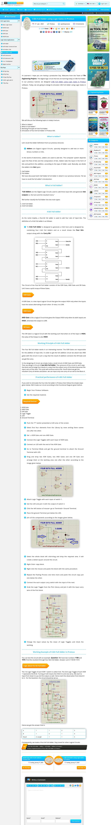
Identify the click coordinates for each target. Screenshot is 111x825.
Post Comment (76, 821)
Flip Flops (10, 67)
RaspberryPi (4, 13)
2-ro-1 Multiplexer (7, 61)
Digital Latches (7, 64)
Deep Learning (50, 13)
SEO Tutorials (97, 214)
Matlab (96, 185)
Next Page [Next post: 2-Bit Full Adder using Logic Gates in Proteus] (81, 767)
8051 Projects (97, 173)
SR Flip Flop (6, 71)
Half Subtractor (7, 55)
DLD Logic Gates (10, 21)
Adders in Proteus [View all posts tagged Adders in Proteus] (57, 746)
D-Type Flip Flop (7, 77)
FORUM (28, 10)
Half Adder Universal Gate (10, 46)
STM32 (15, 13)
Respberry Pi (97, 150)
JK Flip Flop (6, 74)
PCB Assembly (104, 10)
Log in (102, 3)
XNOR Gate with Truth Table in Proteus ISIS (32, 758)
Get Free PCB (92, 10)
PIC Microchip (97, 162)
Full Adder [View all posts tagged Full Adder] (48, 746)
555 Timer (96, 179)
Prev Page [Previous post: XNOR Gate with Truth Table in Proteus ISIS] (26, 767)
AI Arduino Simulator (102, 13)
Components (97, 196)
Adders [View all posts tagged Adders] (42, 746)
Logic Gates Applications (10, 40)
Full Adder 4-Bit (7, 52)
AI (43, 13)
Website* (62, 820)
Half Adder (6, 43)
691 (71, 32)
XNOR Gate (6, 36)
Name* (33, 820)
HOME (5, 10)
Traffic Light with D (8, 80)
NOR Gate (5, 30)
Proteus (51, 24)
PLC (27, 13)
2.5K (42, 29)
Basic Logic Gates (7, 25)
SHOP (19, 10)
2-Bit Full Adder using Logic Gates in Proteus (68, 82)
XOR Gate (5, 33)
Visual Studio (97, 167)
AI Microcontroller (88, 13)
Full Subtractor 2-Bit (8, 58)
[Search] (47, 3)
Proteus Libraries (60, 13)
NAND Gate (6, 27)
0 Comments (78, 24)
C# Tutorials (97, 202)
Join (106, 3)
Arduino (22, 13)
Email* (48, 820)
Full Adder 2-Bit (7, 49)
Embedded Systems (36, 13)
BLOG (12, 10)
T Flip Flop (5, 83)
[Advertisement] (54, 45)
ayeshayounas (64, 24)
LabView (96, 191)
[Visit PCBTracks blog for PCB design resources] (98, 88)
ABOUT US (50, 10)
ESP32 (10, 13)
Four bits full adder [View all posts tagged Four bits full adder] (33, 746)
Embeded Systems (98, 208)
